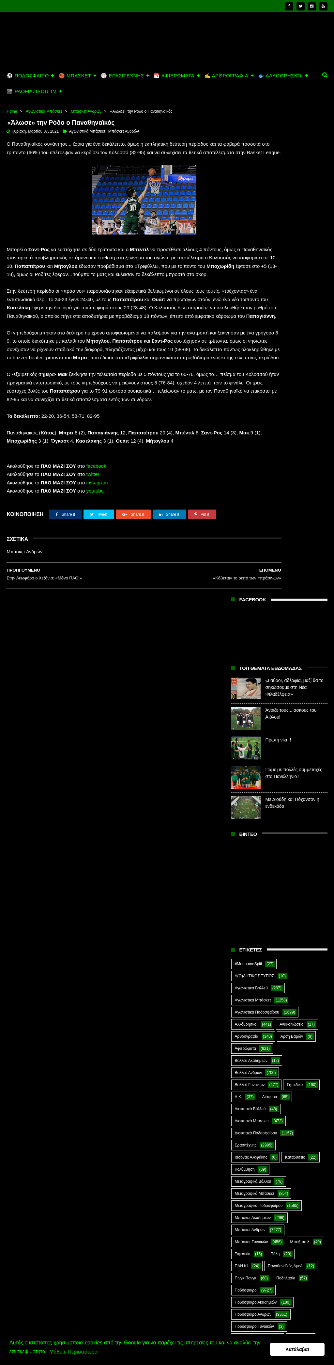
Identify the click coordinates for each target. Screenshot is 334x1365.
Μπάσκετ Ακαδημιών (253, 732)
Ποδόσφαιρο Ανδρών (253, 828)
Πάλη (275, 768)
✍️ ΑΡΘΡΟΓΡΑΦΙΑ (226, 75)
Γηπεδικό (295, 599)
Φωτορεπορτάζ (248, 985)
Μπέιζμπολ (300, 756)
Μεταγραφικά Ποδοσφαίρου (259, 720)
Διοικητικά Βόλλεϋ (250, 623)
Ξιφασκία (242, 768)
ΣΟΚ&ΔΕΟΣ (245, 925)
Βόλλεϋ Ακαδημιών (251, 575)
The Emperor (295, 1046)
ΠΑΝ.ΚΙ (241, 780)
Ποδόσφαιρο (246, 804)
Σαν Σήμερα (294, 901)
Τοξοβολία (285, 961)
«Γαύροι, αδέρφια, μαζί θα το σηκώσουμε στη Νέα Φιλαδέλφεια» (295, 201)
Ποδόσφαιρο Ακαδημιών (256, 816)
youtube (95, 559)
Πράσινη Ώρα (246, 865)
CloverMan (280, 998)
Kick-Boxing (284, 1022)
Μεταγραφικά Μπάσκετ (255, 708)
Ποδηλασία (285, 792)
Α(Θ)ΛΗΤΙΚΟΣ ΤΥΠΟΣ (254, 490)
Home (12, 111)
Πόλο (293, 853)
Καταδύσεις (295, 671)
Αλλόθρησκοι (246, 538)
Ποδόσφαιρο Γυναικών (254, 840)
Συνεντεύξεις (246, 961)
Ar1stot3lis (244, 998)
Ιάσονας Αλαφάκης (251, 671)
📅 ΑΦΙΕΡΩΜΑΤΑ (174, 75)
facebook (96, 535)
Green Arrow (281, 1010)
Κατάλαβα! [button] (297, 1351)
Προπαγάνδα (289, 865)
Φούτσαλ (242, 973)
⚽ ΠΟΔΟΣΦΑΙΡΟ (28, 75)
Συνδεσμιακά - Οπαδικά (255, 949)
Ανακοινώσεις (291, 538)
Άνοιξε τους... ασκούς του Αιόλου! (292, 1289)
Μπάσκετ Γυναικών (251, 756)
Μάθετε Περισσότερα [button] (73, 1354)
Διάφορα (269, 611)
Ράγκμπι (278, 877)
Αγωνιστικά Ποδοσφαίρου (257, 526)
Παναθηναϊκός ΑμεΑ (285, 780)
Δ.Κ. (238, 611)
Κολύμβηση (245, 683)
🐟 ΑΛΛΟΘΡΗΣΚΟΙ (280, 75)
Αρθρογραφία (246, 550)
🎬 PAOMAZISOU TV (31, 91)
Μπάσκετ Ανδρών (86, 111)
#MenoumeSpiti (248, 478)
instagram (97, 551)
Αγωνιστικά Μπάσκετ (44, 111)
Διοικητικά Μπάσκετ (252, 635)
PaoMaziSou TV (249, 1034)
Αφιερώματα (245, 563)
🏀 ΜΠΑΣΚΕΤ (75, 75)
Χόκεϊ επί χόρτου (297, 985)
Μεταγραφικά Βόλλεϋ (253, 695)
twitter (92, 543)
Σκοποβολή (272, 913)
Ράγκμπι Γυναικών (251, 901)
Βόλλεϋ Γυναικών (250, 599)
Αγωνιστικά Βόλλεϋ (251, 502)
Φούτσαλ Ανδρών (285, 973)
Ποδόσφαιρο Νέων (251, 853)
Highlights (243, 1022)
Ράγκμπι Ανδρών (249, 889)
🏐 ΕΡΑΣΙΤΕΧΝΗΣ (122, 75)
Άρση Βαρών (292, 550)
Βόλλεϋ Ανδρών (248, 587)
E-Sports (242, 1010)
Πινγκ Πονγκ (245, 792)
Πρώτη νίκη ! (278, 254)
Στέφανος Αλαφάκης (252, 937)
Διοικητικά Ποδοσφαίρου (256, 647)
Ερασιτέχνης (246, 659)
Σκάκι (239, 913)
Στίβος (297, 937)
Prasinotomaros (248, 1046)
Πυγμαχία (243, 877)
